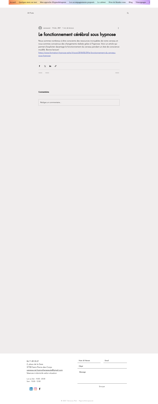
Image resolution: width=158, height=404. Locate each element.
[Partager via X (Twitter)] (45, 66)
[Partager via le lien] (56, 66)
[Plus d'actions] (118, 28)
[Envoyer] (102, 386)
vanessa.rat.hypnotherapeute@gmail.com (45, 370)
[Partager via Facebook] (39, 66)
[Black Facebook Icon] (39, 388)
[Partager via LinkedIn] (50, 66)
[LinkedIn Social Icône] (31, 388)
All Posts (30, 13)
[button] (128, 13)
